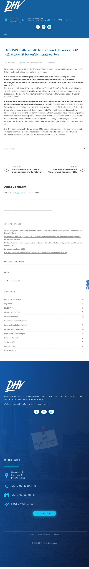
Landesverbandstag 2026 (14, 249)
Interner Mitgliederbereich (15, 325)
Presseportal (50, 63)
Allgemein (8, 304)
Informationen (10, 317)
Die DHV (7, 308)
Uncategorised (10, 346)
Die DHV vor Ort (10, 312)
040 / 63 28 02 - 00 (39, 19)
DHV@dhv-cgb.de (25, 504)
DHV (24, 63)
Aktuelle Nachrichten (12, 299)
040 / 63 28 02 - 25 (39, 21)
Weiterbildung (10, 351)
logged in (19, 192)
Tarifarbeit (8, 342)
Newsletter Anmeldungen (14, 334)
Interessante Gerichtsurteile (15, 321)
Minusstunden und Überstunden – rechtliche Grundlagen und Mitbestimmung (35, 253)
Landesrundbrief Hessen (14, 329)
